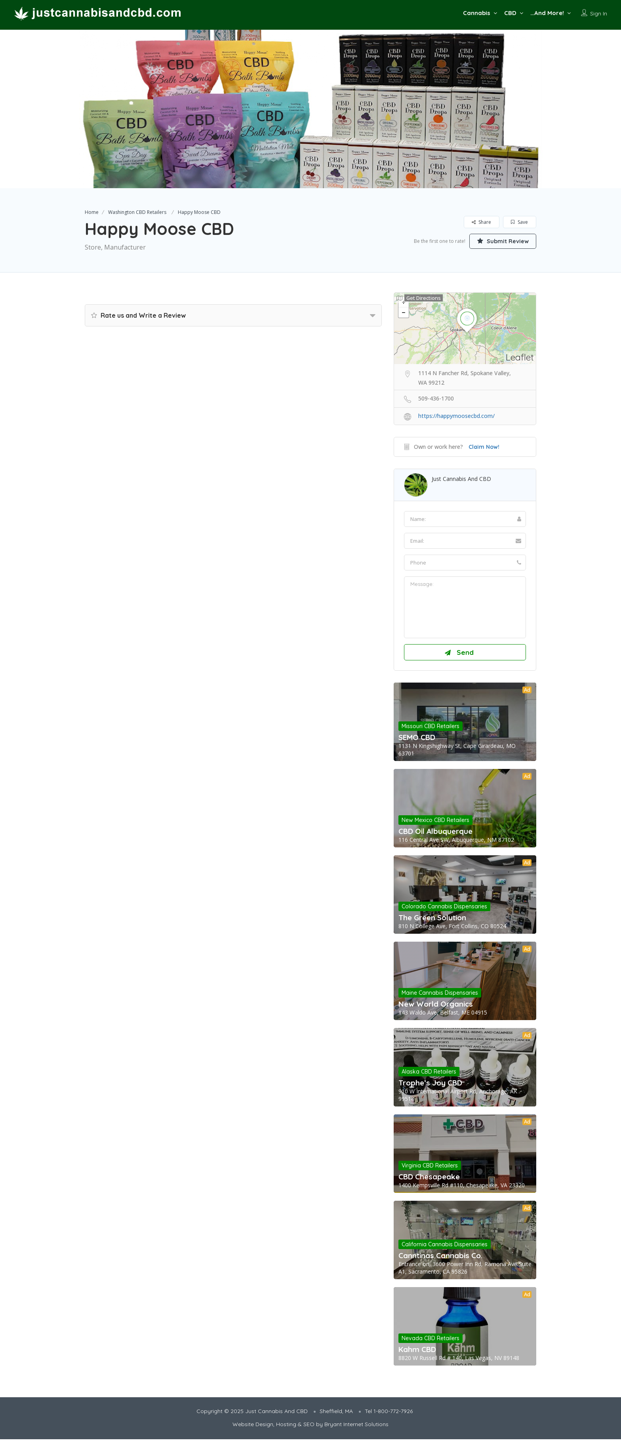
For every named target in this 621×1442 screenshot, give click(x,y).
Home (92, 212)
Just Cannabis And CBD (461, 479)
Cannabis (476, 13)
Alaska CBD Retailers (429, 1074)
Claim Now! (484, 446)
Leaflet (520, 357)
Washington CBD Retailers (137, 212)
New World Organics (435, 1006)
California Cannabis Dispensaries (445, 1247)
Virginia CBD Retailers (430, 1168)
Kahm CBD (417, 1352)
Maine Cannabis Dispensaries (440, 995)
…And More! (547, 13)
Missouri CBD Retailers (430, 728)
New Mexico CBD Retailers (435, 822)
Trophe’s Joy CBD (430, 1085)
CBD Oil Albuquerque (435, 834)
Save (519, 222)
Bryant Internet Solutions (356, 1427)
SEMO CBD (416, 740)
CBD (510, 13)
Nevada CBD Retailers (430, 1341)
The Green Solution (432, 920)
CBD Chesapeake (429, 1179)
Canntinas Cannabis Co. (440, 1258)
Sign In (598, 13)
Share (481, 222)
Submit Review (498, 240)
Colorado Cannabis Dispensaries (444, 909)
